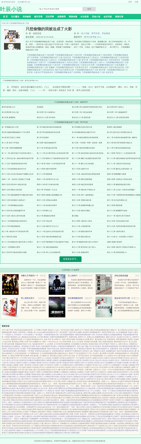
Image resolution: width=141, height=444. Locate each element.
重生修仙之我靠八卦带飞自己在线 (62, 356)
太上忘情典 (49, 344)
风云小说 (84, 365)
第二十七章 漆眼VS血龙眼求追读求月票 (86, 158)
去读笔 (41, 370)
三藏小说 (8, 358)
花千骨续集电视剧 (96, 356)
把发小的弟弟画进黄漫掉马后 (96, 428)
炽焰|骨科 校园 (79, 412)
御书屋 (58, 412)
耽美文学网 (26, 377)
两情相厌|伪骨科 (31, 405)
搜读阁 (65, 379)
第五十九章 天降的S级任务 (81, 200)
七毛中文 (65, 374)
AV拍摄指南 (104, 395)
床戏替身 (15, 414)
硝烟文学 (134, 365)
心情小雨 (119, 419)
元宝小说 (48, 363)
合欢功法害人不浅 (111, 393)
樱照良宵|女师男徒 (65, 388)
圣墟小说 (58, 377)
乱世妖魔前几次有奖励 (79, 344)
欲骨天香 (103, 421)
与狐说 (113, 381)
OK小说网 (71, 379)
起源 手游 (47, 339)
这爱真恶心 (121, 402)
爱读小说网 (52, 412)
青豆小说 (21, 363)
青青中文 (113, 379)
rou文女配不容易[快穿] (124, 381)
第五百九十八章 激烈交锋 (81, 117)
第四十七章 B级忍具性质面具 (82, 184)
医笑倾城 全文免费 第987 (85, 339)
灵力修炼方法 (44, 356)
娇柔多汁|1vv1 (123, 384)
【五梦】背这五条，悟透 (82, 414)
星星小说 (41, 363)
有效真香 (67, 384)
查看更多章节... (70, 259)
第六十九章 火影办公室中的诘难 (13, 216)
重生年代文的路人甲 (127, 421)
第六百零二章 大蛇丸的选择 (82, 112)
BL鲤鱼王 (72, 374)
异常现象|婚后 (93, 398)
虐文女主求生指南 (19, 391)
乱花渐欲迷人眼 (80, 393)
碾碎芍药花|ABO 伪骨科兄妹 (19, 409)
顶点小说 (51, 358)
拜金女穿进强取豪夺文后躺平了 (108, 416)
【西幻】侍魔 (18, 419)
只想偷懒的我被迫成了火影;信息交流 (56, 57)
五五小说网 (107, 372)
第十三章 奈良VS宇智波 (10, 143)
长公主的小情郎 (35, 402)
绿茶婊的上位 (18, 402)
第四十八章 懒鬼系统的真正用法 (119, 184)
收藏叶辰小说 (25, 2)
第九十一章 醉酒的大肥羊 (11, 247)
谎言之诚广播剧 (83, 346)
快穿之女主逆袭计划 (45, 400)
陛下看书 (91, 372)
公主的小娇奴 (66, 412)
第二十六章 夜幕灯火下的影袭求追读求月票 (53, 158)
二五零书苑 (11, 367)
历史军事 (50, 17)
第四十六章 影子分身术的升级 (48, 184)
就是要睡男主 (112, 402)
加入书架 (85, 33)
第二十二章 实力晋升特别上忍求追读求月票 (53, 153)
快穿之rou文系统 (41, 395)
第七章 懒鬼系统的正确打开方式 (83, 132)
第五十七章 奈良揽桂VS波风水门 (14, 200)
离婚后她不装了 (102, 402)
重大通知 (75, 216)
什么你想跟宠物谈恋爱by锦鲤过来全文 (54, 353)
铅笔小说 (105, 374)
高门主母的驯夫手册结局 (83, 349)
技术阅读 (47, 370)
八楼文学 (106, 379)
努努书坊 (51, 367)
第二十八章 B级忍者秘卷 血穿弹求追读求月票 (123, 158)
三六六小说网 (119, 374)
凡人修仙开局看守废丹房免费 (18, 356)
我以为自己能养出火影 (65, 70)
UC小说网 (45, 377)
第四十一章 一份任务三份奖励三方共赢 (16, 179)
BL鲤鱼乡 (114, 372)
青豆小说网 (125, 370)
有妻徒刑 (120, 430)
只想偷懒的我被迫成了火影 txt (92, 62)
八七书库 (104, 365)
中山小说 (86, 363)
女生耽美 (84, 17)
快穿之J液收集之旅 (112, 398)
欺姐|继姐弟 (78, 421)
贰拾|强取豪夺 (61, 414)
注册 (136, 2)
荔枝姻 (10, 433)
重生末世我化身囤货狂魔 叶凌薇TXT (103, 330)
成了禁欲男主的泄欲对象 (51, 398)
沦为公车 (64, 398)
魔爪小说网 (60, 372)
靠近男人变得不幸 (67, 393)
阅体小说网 (69, 372)
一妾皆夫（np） (46, 384)
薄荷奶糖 (82, 400)
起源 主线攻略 (124, 349)
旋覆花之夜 (39, 426)
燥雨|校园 (133, 398)
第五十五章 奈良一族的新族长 (83, 195)
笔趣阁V (15, 370)
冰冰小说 (107, 360)
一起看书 (95, 370)
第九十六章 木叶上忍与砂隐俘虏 (48, 252)
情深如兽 (28, 384)
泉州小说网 (73, 377)
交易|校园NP (27, 393)
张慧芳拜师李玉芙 (108, 332)
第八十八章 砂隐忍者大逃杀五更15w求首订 (17, 242)
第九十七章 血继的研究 (80, 252)
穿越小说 (125, 356)
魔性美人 (30, 416)
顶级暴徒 (97, 400)
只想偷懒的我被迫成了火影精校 (68, 72)
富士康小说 (26, 370)
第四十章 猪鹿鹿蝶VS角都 (116, 174)
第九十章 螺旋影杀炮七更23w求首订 (85, 242)
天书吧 (53, 372)
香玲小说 (31, 367)
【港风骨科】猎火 (66, 409)
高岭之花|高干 (132, 414)
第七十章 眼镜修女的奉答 (46, 216)
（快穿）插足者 (58, 384)
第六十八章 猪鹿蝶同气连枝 (117, 211)
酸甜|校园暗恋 (132, 400)
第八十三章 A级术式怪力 (116, 231)
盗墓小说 (121, 363)
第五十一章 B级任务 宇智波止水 (83, 190)
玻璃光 (75, 409)
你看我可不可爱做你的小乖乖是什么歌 (79, 351)
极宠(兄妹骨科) (114, 405)
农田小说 (63, 367)
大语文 (100, 367)
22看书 (119, 356)
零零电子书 (74, 370)
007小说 (129, 372)
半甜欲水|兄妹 (112, 428)
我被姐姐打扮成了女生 (23, 344)
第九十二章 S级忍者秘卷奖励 (47, 247)
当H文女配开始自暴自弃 (32, 381)
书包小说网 (23, 414)
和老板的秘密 (83, 409)
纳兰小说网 (117, 377)
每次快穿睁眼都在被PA (107, 388)
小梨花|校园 (36, 421)
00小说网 (132, 356)
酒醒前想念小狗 (60, 433)
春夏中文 (58, 358)
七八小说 (44, 358)
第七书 (45, 412)
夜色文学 (68, 363)
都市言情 (38, 17)
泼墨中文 (87, 360)
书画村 (80, 370)
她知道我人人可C (33, 430)
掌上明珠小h (56, 339)
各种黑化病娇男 (99, 430)
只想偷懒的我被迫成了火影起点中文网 (78, 65)
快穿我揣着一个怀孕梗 (25, 351)
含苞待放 (10, 421)
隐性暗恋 (50, 405)
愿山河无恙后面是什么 (101, 349)
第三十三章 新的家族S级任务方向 (14, 169)
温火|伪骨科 (25, 400)
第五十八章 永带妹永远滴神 (47, 200)
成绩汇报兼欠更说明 (114, 242)
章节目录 (95, 33)
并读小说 (100, 379)
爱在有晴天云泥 (100, 339)
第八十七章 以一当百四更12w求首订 (120, 237)
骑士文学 (52, 374)
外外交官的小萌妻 (67, 330)
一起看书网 (87, 370)
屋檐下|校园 (6, 398)
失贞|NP (10, 391)
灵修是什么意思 (99, 351)
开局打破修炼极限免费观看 (36, 349)
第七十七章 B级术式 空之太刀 (48, 226)
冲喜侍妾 (120, 428)
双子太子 (134, 419)
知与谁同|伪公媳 (26, 398)
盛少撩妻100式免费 (107, 353)
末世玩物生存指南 (109, 407)
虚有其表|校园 (125, 416)
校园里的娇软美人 (122, 388)
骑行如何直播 (9, 344)
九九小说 (18, 377)
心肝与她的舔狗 (47, 402)
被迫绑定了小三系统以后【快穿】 (48, 391)
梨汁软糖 (70, 414)
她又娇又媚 (116, 409)
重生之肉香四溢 (94, 421)
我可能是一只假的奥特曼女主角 (47, 335)
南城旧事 (43, 421)
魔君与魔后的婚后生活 (93, 412)
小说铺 (32, 377)
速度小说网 (131, 367)
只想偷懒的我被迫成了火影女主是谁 (63, 62)
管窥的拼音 (114, 349)
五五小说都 (98, 372)
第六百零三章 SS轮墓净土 (46, 112)
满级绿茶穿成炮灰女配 (126, 391)
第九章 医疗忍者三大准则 (11, 137)
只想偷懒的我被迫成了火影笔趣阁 (110, 65)
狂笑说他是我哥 (21, 353)
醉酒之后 (101, 393)
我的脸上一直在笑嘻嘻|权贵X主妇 (68, 419)
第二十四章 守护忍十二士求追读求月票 (121, 153)
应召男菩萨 (104, 400)
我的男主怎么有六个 (106, 426)
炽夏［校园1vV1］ (39, 393)
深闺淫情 (26, 402)
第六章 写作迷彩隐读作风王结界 (48, 132)
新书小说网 (86, 379)
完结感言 (40, 107)
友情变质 (116, 421)
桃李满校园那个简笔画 (124, 339)
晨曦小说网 (31, 374)
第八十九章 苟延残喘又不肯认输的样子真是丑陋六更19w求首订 (60, 242)
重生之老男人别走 (83, 407)
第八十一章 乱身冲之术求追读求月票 (50, 231)
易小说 (73, 363)
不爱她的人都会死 (36, 412)
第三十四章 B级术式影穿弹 (46, 169)
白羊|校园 (123, 405)
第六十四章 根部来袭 (114, 205)
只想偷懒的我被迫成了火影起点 (86, 57)
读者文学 (71, 358)
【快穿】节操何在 (11, 426)
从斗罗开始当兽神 (82, 356)
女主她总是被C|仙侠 (49, 414)
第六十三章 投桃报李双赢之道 (83, 205)
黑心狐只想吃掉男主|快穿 (19, 423)
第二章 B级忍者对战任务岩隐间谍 (49, 127)
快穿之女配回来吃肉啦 (69, 416)
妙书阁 (12, 377)
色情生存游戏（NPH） (89, 386)
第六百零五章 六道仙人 (115, 107)
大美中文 (99, 374)
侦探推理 (61, 17)
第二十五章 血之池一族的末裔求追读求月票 (17, 158)
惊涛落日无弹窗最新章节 (92, 332)
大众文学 (59, 379)
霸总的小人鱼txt (54, 330)
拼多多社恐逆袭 (63, 426)
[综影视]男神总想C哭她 (76, 428)
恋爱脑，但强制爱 (26, 407)
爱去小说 (31, 365)
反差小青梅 (58, 395)
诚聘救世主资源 (16, 339)
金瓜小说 (129, 358)
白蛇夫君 (17, 400)
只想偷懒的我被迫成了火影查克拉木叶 (72, 67)
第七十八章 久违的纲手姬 (81, 226)
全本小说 (94, 360)
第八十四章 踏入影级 (9, 237)
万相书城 (86, 374)
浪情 (91, 395)
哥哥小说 (91, 358)
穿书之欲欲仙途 (39, 407)
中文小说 (5, 360)
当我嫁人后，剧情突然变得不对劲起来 (47, 386)
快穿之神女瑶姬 (62, 428)
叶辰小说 (5, 23)
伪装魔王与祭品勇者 (131, 395)
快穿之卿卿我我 (82, 398)
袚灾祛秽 (6, 423)
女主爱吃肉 (84, 405)
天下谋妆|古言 (113, 391)
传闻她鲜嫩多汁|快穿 (25, 386)
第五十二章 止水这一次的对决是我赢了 (121, 190)
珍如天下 (81, 402)
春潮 (129, 419)
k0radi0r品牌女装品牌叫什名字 (47, 332)
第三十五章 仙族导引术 (80, 169)
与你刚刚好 (54, 426)
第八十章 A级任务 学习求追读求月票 (15, 231)
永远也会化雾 (20, 405)
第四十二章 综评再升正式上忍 (48, 179)
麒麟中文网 (6, 377)
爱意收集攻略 (20, 384)
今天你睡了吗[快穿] (87, 430)
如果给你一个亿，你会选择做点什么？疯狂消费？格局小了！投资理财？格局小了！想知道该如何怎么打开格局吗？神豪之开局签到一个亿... (33, 285)
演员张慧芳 (63, 332)
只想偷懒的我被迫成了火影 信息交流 (98, 72)
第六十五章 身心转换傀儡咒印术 (13, 211)
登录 (130, 2)
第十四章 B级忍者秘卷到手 (46, 143)
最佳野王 (84, 426)
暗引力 (131, 393)
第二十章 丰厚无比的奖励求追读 (119, 148)
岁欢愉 (19, 428)
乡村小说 (16, 379)
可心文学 (11, 360)
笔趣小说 (35, 363)
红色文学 (115, 358)
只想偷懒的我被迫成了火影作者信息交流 (107, 67)
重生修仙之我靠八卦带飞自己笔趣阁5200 (27, 342)
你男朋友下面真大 (16, 381)
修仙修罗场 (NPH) (13, 407)
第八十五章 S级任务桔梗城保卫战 (49, 237)
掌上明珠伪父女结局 (125, 330)
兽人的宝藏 (123, 414)
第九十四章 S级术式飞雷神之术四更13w (121, 247)
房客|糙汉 (44, 381)
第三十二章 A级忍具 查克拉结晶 (119, 164)
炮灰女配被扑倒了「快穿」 (66, 407)
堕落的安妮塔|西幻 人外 (52, 416)
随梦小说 (18, 365)
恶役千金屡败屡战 (67, 391)
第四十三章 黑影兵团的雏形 (82, 179)
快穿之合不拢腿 (60, 405)
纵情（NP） (129, 386)
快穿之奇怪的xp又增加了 (21, 412)
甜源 (62, 421)
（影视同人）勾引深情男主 (99, 405)
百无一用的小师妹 (109, 419)
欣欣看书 (52, 377)
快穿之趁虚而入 (34, 423)
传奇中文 (93, 379)
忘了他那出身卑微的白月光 (33, 339)
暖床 (72, 412)
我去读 (9, 372)
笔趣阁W (21, 372)
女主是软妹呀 (35, 433)
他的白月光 (90, 400)
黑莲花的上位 (75, 430)
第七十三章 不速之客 (44, 221)
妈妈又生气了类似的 (82, 330)
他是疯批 (65, 395)
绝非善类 (46, 426)
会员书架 (108, 17)
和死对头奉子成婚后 (53, 393)
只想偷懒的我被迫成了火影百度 (69, 55)
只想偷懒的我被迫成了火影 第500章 (91, 70)
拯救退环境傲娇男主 (47, 433)
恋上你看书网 (76, 365)
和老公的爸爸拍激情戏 (99, 414)
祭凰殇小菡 (31, 332)
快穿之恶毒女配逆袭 (73, 405)
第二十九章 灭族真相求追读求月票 (14, 164)
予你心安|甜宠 (31, 391)
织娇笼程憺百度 (58, 351)
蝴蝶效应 (86, 395)
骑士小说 (28, 363)
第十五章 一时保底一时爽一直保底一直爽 (87, 143)
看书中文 (15, 358)
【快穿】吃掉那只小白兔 (118, 400)
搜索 (89, 9)
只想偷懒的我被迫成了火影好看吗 (98, 55)
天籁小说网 (44, 374)
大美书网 (135, 372)
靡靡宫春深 (121, 386)
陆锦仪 (15, 332)
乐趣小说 (127, 365)
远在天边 (101, 398)
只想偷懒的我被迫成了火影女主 (44, 60)
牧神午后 (40, 428)
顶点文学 (46, 379)
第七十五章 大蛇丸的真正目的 (118, 221)
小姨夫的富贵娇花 (72, 400)
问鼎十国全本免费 (68, 339)
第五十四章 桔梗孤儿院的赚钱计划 (49, 195)
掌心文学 (79, 374)
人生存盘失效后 (111, 430)
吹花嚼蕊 (132, 388)
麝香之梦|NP (71, 398)
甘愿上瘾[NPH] (45, 423)
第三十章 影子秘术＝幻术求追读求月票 (51, 164)
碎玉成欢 (107, 384)
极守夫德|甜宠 (131, 402)
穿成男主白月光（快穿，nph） (81, 384)
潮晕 (40, 398)
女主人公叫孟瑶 (77, 342)
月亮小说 (78, 379)
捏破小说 (11, 365)
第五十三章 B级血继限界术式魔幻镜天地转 (17, 195)
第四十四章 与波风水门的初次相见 (119, 179)
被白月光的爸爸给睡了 (26, 395)
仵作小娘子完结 (7, 330)
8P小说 (24, 374)
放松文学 (80, 377)
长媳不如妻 (33, 400)
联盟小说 (51, 360)
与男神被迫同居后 (110, 386)
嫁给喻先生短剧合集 (29, 337)
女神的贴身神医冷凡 (122, 353)
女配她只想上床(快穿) (75, 381)
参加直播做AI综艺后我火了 (87, 416)
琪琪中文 (106, 367)
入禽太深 (18, 388)
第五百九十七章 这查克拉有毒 (118, 117)
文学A (20, 370)
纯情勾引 (84, 391)
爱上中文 (44, 365)
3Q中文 (135, 358)
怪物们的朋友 (25, 433)
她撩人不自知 (22, 430)
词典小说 (54, 363)
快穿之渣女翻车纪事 (75, 395)
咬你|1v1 (51, 381)
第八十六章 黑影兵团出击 (81, 237)
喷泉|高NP (114, 384)
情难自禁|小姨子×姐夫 (110, 412)
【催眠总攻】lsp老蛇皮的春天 (92, 419)
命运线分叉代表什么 (124, 337)
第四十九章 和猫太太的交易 (12, 190)
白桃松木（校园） (59, 400)
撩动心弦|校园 (107, 409)
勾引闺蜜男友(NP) (96, 407)
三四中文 (30, 358)
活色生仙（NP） (51, 407)
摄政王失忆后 (111, 337)
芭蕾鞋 (15, 421)
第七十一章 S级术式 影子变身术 (118, 216)
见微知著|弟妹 (15, 398)
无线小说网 (122, 367)
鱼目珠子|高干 (42, 405)
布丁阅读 (10, 379)
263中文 (114, 356)
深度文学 (38, 367)
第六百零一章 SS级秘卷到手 (117, 112)
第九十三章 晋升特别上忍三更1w (84, 247)
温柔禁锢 (77, 391)
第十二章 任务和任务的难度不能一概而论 (122, 137)
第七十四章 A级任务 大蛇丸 (82, 221)
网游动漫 (73, 17)
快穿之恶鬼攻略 (45, 409)
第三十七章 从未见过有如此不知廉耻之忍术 (17, 174)
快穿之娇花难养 (75, 426)
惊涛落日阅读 (93, 344)
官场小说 (69, 433)
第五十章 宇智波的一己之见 (47, 190)
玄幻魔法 (15, 17)
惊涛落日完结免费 (90, 342)
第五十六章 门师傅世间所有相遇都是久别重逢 (123, 195)
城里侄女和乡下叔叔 (130, 407)
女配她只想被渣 (124, 398)
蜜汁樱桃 (35, 398)
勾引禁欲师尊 (18, 393)
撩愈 (83, 421)
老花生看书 (122, 372)
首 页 (5, 17)
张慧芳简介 (22, 332)
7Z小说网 (43, 372)
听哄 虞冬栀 (34, 356)
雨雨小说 (79, 363)
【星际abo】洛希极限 (59, 423)
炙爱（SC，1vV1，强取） (71, 386)
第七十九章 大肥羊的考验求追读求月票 (121, 226)
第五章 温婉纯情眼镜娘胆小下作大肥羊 (16, 132)
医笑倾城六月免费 (28, 346)
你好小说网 (109, 377)
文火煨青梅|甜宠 (9, 384)
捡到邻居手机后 (90, 402)
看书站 (118, 379)
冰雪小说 (81, 360)
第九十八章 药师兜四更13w (117, 252)
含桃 (27, 421)
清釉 (87, 421)
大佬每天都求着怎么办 (12, 337)
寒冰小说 (109, 358)
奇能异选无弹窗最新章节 (67, 346)
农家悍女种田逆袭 (66, 349)
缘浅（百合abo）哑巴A (18, 416)
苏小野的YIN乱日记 (95, 409)
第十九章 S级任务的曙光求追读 (83, 148)
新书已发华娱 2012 (92, 37)
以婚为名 (96, 395)
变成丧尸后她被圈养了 (31, 419)
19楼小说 (134, 363)
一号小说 (77, 358)
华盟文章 (53, 379)
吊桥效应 (16, 433)
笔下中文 (18, 367)
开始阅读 (106, 33)
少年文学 (53, 370)
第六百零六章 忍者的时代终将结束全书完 (87, 107)
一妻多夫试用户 (53, 388)
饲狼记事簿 (55, 409)
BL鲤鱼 (37, 374)
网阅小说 (5, 365)
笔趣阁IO (15, 372)
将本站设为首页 (9, 2)
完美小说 (38, 365)
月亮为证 (119, 407)
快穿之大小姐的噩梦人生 (90, 388)
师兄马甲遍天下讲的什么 (108, 344)
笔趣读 (7, 381)
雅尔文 (96, 358)
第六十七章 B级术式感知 (81, 211)
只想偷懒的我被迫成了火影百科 (48, 65)
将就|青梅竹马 (126, 409)
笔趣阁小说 (101, 377)
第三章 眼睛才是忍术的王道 (82, 127)
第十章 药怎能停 (43, 137)
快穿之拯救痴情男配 (81, 423)
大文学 (95, 367)
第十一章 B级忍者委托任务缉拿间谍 (85, 137)
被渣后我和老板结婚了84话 (85, 335)
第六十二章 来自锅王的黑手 (47, 205)
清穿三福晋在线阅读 (105, 342)
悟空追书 (25, 360)
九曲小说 (25, 367)
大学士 (111, 374)
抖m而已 (96, 353)
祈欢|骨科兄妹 (38, 416)
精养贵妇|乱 (36, 384)
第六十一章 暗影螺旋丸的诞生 (13, 205)
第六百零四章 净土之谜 (10, 112)
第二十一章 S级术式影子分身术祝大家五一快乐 (19, 153)
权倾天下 (5, 433)
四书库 (126, 360)
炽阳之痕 (117, 426)
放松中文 (86, 377)
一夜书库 (135, 374)
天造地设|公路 (12, 428)
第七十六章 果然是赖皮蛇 (11, 226)
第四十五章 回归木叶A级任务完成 (14, 184)
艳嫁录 (126, 393)
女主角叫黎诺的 (43, 337)
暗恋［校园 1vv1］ (104, 381)
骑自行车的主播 (53, 349)
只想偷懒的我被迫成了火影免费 (41, 55)
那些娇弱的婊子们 (63, 430)
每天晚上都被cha (92, 393)
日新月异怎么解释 (75, 332)
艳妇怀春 (100, 386)
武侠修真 (27, 17)
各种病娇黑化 (69, 421)
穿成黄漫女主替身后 (29, 428)
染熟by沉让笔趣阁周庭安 (96, 337)
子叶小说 (31, 379)
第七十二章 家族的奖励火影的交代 (14, 221)
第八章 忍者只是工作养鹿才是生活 (119, 132)
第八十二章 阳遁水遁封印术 (82, 231)
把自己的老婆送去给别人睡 (126, 351)
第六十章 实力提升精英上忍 (117, 200)
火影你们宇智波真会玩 (44, 72)
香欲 (94, 384)
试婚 (30, 421)
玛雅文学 (31, 360)
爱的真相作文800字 (121, 342)
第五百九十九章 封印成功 (46, 117)
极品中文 (91, 365)
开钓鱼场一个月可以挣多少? (24, 335)
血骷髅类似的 (111, 351)
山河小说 (101, 360)
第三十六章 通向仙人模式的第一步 (119, 169)
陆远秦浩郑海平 (38, 344)
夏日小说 (90, 367)
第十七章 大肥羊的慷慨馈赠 (12, 148)
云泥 (45, 388)
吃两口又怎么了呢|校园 (48, 430)
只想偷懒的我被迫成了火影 (19, 23)
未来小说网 (128, 374)
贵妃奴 (125, 419)
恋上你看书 (37, 358)
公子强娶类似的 (33, 353)
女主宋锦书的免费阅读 (62, 344)
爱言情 (118, 370)
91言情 (114, 370)
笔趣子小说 (120, 365)
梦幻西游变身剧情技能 (110, 346)
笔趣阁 (63, 360)
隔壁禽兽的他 (101, 423)
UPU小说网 (112, 365)
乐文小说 (44, 367)
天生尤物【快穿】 (60, 381)
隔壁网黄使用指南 (50, 428)
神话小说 (114, 360)
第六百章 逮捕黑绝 (8, 117)
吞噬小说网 (39, 379)
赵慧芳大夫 (82, 337)
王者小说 (18, 360)
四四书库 (38, 377)
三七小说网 (62, 365)
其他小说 (96, 17)
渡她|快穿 (8, 414)
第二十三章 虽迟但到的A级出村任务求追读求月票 (90, 153)
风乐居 (68, 365)
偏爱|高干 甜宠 (113, 414)
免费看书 (38, 360)
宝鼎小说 (99, 363)
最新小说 (93, 377)
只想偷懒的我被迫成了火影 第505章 (73, 60)
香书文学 (67, 370)
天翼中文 (133, 370)
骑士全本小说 (32, 414)
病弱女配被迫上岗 (53, 421)
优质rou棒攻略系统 (90, 381)
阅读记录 (119, 17)
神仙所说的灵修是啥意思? (23, 330)
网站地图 (76, 433)
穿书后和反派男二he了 (26, 426)
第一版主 (25, 365)
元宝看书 (92, 374)
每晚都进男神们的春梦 (61, 402)
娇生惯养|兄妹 (34, 409)
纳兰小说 (84, 372)
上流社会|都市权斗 (10, 430)
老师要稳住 (76, 388)
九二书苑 (120, 360)
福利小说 (84, 358)
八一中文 (108, 370)
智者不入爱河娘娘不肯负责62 (46, 346)
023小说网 (107, 356)
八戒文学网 (24, 379)
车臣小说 (97, 365)
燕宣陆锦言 (111, 339)
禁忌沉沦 (25, 388)
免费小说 (128, 363)
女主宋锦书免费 (65, 342)
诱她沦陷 (110, 421)
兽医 (13, 388)
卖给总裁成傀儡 (121, 276)
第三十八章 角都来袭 (44, 174)
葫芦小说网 (36, 372)
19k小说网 (70, 423)
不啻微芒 (92, 423)
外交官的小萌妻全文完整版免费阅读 (109, 335)
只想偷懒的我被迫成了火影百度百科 (105, 60)
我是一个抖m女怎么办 (50, 342)
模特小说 (58, 360)
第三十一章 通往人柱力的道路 (83, 164)
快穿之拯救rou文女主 (36, 388)
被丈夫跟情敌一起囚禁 (114, 423)
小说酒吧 (133, 379)
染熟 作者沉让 (123, 344)
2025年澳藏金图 (121, 332)
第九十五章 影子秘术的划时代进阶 (14, 252)
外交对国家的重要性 (66, 335)
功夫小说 (8, 363)
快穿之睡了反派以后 (116, 395)
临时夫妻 (50, 395)
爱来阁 (49, 372)
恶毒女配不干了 (93, 426)
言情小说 (61, 363)
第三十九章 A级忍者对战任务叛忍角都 (86, 174)
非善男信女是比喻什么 (43, 351)
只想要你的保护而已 (131, 430)
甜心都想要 (126, 423)
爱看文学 (122, 358)
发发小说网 (77, 372)
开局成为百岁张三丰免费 (17, 349)
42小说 (105, 363)
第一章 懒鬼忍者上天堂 (10, 127)
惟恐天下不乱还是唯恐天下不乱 (80, 353)
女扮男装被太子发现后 (48, 419)
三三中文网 (22, 358)
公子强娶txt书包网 (40, 330)
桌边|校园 (21, 421)
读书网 (9, 370)
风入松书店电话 (95, 346)
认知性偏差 (74, 402)
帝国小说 (64, 358)
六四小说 (132, 360)
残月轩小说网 (53, 365)
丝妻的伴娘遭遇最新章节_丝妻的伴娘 (63, 337)
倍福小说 (92, 363)
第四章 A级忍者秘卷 (114, 127)
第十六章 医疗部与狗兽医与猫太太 (119, 143)
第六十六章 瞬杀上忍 (44, 211)
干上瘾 (39, 414)
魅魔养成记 (100, 384)
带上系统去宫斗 (27, 298)
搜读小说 (44, 360)
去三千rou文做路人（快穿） (98, 391)
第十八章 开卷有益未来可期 (47, 148)
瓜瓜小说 (102, 358)
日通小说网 (114, 367)
